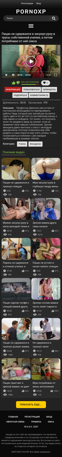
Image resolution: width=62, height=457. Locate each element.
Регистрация (27, 3)
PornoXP (25, 452)
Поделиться (20, 95)
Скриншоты (49, 89)
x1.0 (48, 75)
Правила (36, 421)
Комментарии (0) (39, 95)
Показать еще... (31, 404)
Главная (13, 417)
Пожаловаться (31, 89)
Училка (22, 144)
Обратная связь (15, 421)
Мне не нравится (18, 82)
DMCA (51, 421)
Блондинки (35, 144)
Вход (38, 3)
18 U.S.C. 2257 (31, 426)
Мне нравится (13, 82)
